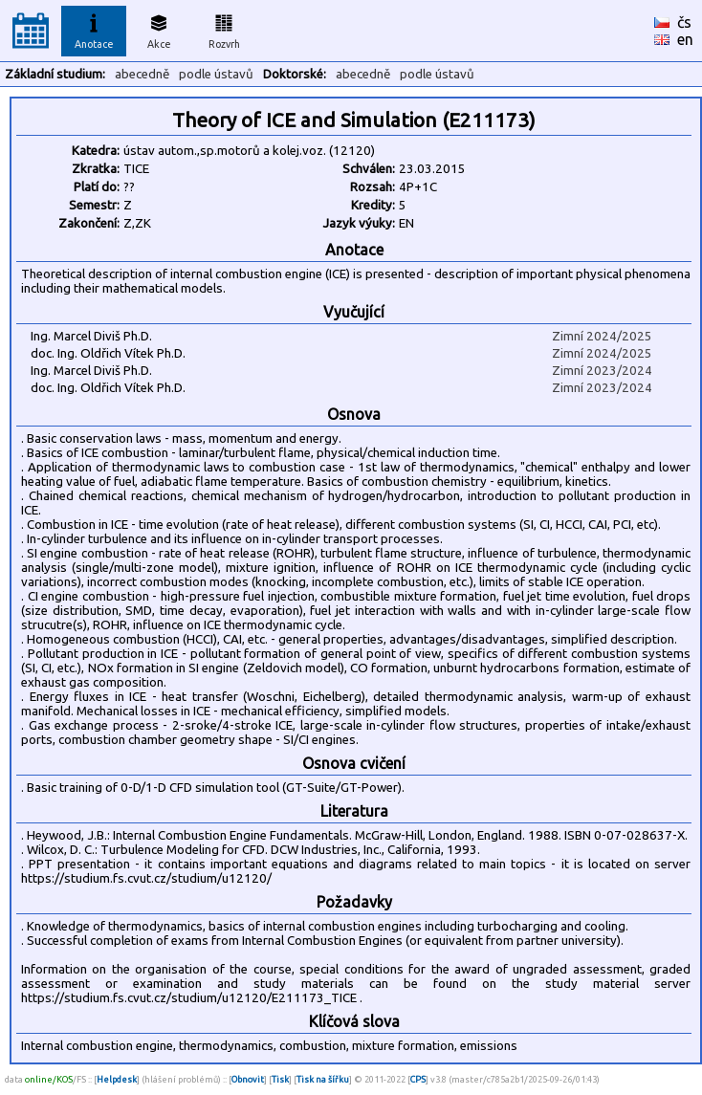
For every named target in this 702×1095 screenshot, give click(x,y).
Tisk (280, 1079)
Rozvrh (224, 29)
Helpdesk (117, 1079)
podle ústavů (216, 74)
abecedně (142, 74)
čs (684, 22)
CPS (418, 1079)
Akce (158, 29)
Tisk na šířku (322, 1079)
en (685, 39)
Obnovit (247, 1079)
